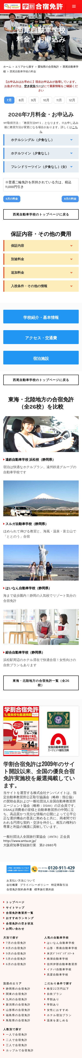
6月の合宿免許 (16, 964)
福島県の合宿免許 (18, 1015)
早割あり (53, 999)
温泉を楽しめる (58, 1020)
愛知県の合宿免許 (48, 66)
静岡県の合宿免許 (18, 988)
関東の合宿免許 (16, 994)
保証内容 (17, 246)
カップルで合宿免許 (20, 1050)
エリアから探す (24, 66)
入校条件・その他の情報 (29, 286)
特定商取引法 (59, 885)
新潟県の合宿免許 (18, 1004)
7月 (9, 100)
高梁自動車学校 (57, 974)
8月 (21, 100)
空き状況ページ (34, 86)
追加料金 (17, 273)
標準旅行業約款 (44, 889)
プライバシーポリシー (34, 885)
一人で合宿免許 (16, 1034)
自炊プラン (55, 994)
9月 (33, 100)
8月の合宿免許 (16, 948)
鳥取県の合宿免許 (18, 1020)
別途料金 (17, 259)
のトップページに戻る (41, 214)
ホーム (7, 66)
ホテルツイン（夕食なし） (31, 153)
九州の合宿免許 (16, 999)
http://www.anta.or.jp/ (19, 841)
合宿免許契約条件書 (19, 889)
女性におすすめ (58, 1010)
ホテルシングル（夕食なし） (32, 140)
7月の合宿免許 (16, 943)
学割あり (53, 1004)
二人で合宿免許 (16, 1040)
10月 (46, 100)
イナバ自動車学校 (59, 969)
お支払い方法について (21, 880)
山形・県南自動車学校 (62, 948)
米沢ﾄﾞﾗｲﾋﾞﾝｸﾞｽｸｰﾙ (61, 953)
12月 (72, 100)
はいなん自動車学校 (61, 943)
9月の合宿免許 (16, 953)
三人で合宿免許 (16, 1045)
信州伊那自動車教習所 (62, 964)
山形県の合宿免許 (18, 1010)
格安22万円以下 (58, 988)
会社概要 (12, 885)
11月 (59, 100)
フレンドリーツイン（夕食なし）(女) (39, 167)
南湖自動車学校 (57, 958)
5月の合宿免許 (16, 958)
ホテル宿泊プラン (59, 1015)
